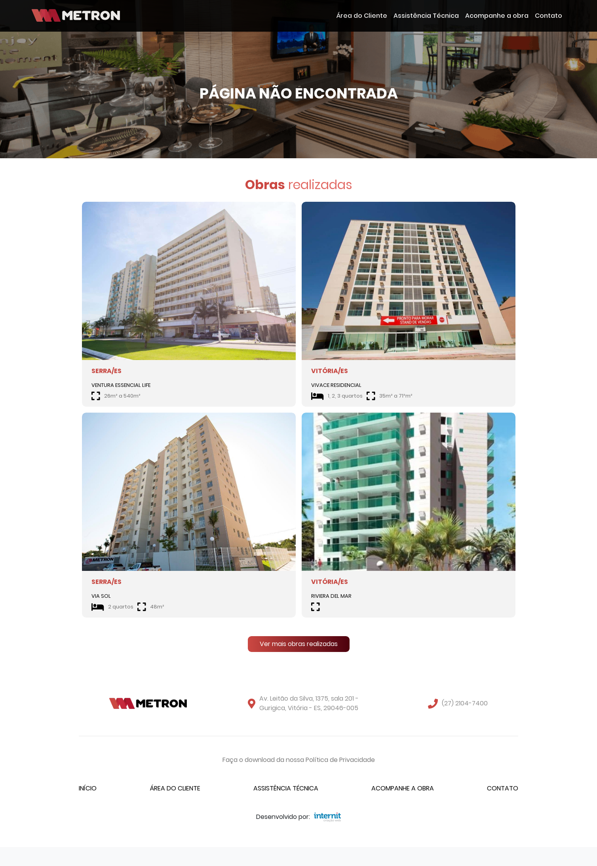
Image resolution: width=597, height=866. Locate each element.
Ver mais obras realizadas (299, 643)
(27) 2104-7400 (465, 703)
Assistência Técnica (426, 15)
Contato (548, 15)
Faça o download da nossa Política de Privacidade (298, 759)
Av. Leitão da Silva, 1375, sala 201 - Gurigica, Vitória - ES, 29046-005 (309, 703)
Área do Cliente (362, 15)
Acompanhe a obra (497, 15)
